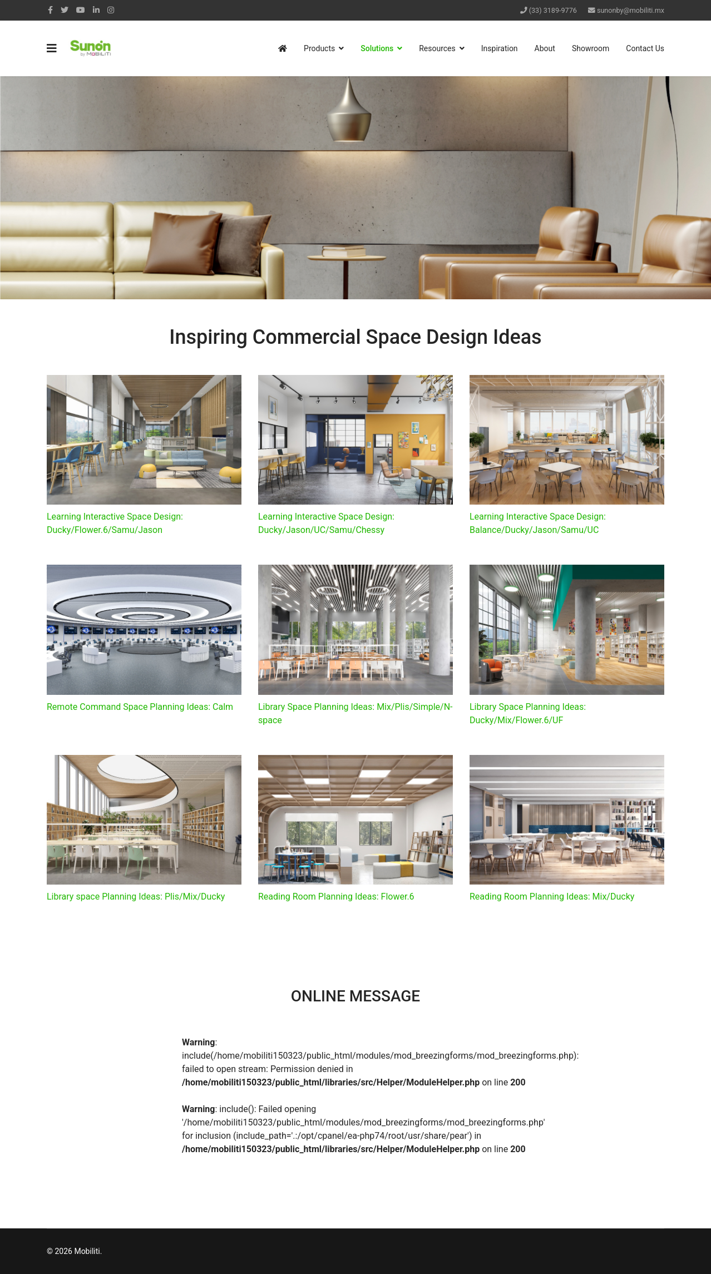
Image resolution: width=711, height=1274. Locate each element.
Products (319, 48)
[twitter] (64, 10)
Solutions (377, 48)
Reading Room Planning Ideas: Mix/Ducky (552, 896)
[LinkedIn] (96, 10)
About (545, 48)
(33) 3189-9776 (553, 10)
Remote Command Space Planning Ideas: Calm (140, 707)
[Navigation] (52, 48)
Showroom (590, 48)
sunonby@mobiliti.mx (630, 10)
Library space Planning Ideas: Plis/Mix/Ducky (136, 896)
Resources (437, 48)
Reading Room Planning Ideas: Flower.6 (336, 896)
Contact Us (645, 48)
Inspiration (499, 48)
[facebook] (50, 10)
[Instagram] (110, 10)
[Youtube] (80, 10)
